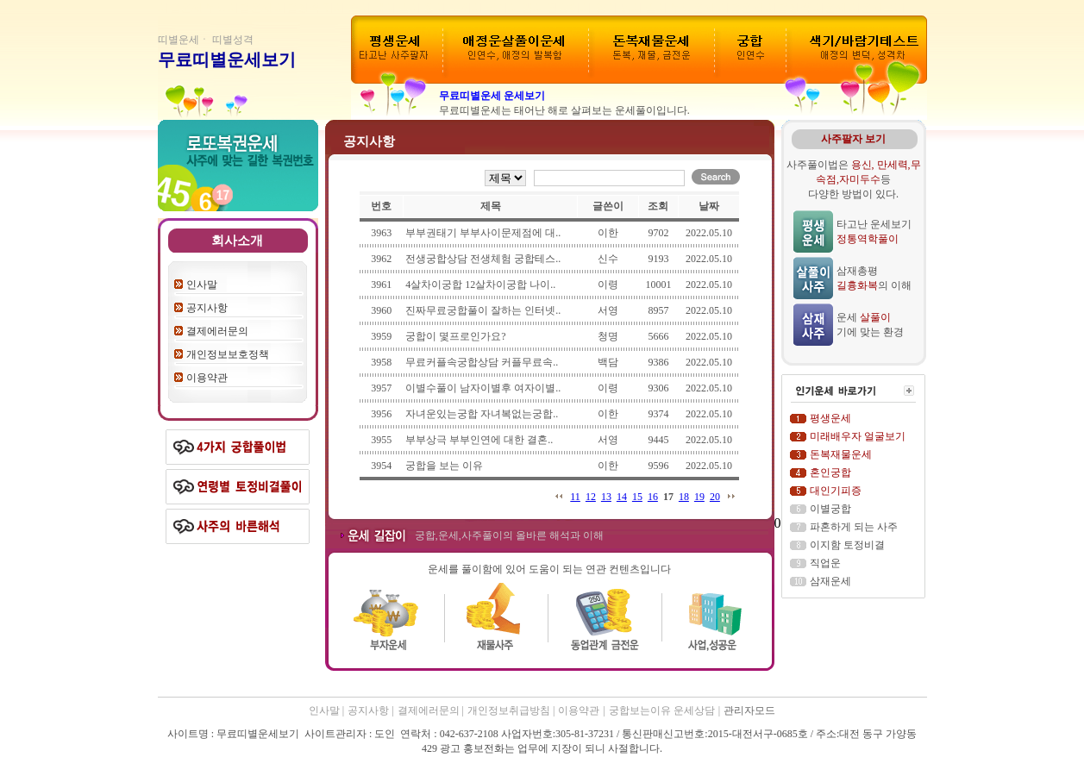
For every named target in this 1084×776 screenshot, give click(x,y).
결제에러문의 (217, 331)
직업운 (825, 563)
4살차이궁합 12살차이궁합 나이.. (480, 284)
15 (637, 497)
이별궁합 (830, 509)
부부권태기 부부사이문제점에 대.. (483, 233)
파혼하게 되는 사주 (854, 527)
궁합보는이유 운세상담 (662, 710)
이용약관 (207, 378)
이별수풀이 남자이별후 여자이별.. (483, 388)
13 (606, 497)
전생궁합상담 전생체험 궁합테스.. (483, 259)
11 (575, 497)
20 (715, 497)
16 (653, 497)
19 (699, 497)
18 (684, 497)
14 (622, 497)
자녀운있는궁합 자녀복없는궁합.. (481, 414)
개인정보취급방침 (510, 710)
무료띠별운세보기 (227, 59)
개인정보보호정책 (227, 354)
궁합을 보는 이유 (444, 466)
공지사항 (207, 308)
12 (591, 497)
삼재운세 (830, 581)
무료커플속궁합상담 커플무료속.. (481, 362)
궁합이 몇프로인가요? (455, 336)
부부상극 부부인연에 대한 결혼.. (479, 440)
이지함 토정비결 (847, 545)
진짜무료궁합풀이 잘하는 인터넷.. (483, 310)
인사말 (201, 284)
